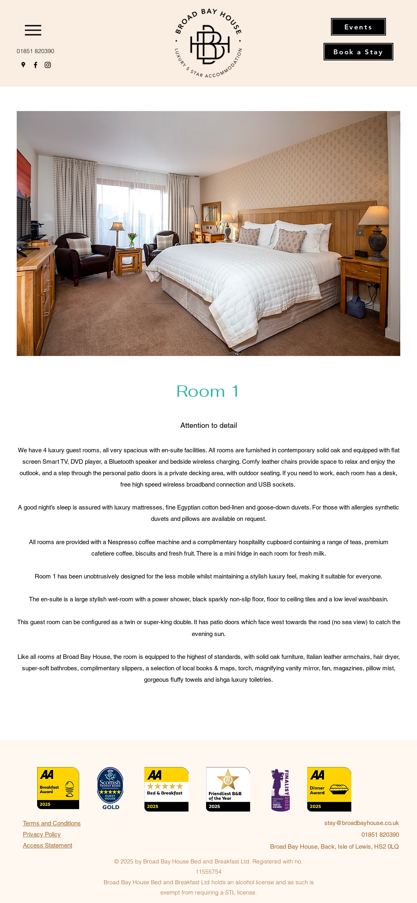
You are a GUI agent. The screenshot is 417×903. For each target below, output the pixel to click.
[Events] (358, 27)
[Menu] (35, 30)
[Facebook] (35, 65)
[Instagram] (48, 65)
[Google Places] (23, 65)
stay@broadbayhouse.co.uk (361, 822)
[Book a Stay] (358, 51)
